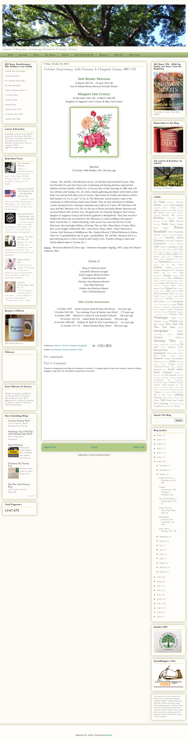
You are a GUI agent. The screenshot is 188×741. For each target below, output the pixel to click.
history (175, 281)
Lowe (160, 305)
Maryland (166, 307)
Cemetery (170, 237)
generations (179, 267)
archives (165, 208)
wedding (178, 394)
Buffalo (170, 232)
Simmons (157, 369)
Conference (178, 241)
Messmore (172, 312)
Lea (176, 299)
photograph (160, 353)
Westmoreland (167, 398)
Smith (171, 369)
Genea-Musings (15, 445)
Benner (174, 213)
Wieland (176, 398)
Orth (171, 345)
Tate (169, 380)
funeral (180, 265)
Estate (181, 254)
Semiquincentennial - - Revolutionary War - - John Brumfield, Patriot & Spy (25, 192)
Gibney (156, 273)
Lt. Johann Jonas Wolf (14, 114)
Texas (165, 382)
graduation (157, 276)
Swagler (180, 378)
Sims (164, 369)
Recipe (163, 356)
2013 (159, 603)
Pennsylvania (161, 350)
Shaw (173, 366)
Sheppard (180, 366)
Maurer (163, 309)
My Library (50, 55)
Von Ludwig (166, 392)
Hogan (156, 283)
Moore (173, 318)
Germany (179, 270)
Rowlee (163, 364)
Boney (165, 221)
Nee (181, 321)
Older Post (138, 447)
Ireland (169, 288)
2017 (159, 586)
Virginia (157, 392)
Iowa (162, 288)
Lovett (156, 305)
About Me (118, 55)
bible (173, 215)
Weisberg (158, 397)
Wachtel (174, 392)
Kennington (163, 293)
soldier (180, 369)
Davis (164, 249)
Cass (161, 238)
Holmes (173, 283)
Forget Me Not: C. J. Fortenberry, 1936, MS (167, 480)
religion (172, 356)
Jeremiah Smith (11, 100)
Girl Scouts (172, 273)
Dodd (160, 252)
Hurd (173, 285)
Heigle (156, 281)
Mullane (174, 321)
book (171, 221)
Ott (181, 344)
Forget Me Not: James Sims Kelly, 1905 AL (167, 510)
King (177, 294)
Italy (175, 288)
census (180, 237)
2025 (159, 440)
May (161, 554)
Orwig (176, 345)
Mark (180, 304)
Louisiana (178, 301)
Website (65, 55)
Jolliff (168, 291)
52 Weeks (159, 202)
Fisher (156, 259)
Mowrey (165, 321)
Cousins (180, 244)
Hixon (181, 281)
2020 (159, 462)
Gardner (158, 267)
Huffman (157, 285)
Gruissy (65, 349)
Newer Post (50, 447)
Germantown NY (167, 270)
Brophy (166, 228)
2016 (159, 590)
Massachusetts (177, 307)
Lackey (175, 296)
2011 (159, 612)
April (161, 558)
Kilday (171, 294)
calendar (157, 235)
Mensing (164, 312)
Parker (163, 347)
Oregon (156, 345)
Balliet (168, 213)
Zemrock (171, 406)
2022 (159, 453)
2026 (159, 435)
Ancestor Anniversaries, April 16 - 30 (25, 285)
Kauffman (174, 291)
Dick (175, 249)
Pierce (169, 353)
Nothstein (179, 338)
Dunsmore (167, 252)
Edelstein (162, 254)
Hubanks (180, 283)
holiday (162, 283)
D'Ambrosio (158, 249)
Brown (178, 227)
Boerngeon (157, 221)
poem (175, 353)
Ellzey (169, 254)
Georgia (157, 270)
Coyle (156, 246)
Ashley (157, 210)
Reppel (180, 356)
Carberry (179, 235)
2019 (159, 577)
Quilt (156, 356)
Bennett (180, 213)
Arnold (180, 208)
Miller (181, 314)
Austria (163, 210)
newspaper (161, 331)
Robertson (179, 362)
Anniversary (56, 349)
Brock (156, 228)
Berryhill (165, 215)
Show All (31, 496)
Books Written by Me (84, 55)
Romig (156, 364)
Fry (168, 265)
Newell (180, 327)
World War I (171, 400)
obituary (159, 341)
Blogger (108, 735)
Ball (155, 213)
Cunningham (172, 247)
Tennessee (158, 382)
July (161, 545)
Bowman (157, 224)
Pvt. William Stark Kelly (15, 81)
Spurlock (173, 375)
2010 (159, 617)
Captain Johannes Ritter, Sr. (16, 90)
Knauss (162, 296)
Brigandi (180, 224)
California (164, 235)
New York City (174, 324)
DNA (155, 252)
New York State (164, 327)
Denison (170, 249)
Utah (181, 387)
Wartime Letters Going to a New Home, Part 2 (26, 471)
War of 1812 (159, 395)
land (181, 296)
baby (175, 210)
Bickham (180, 215)
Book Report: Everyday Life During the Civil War (166, 521)
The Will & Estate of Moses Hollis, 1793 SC (167, 501)
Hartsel (163, 278)
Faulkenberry (178, 257)
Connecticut (160, 243)
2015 (159, 595)
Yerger (175, 404)
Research (158, 358)
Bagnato (180, 210)
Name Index (134, 55)
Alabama (179, 202)
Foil (182, 259)
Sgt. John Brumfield (12, 85)
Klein (181, 294)
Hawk (170, 278)
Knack (156, 296)
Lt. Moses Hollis (11, 95)
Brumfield (160, 231)
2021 (159, 457)
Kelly (156, 293)
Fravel (174, 262)
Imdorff (180, 285)
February (163, 567)
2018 (159, 582)
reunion (167, 358)
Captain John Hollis (12, 119)
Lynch (169, 305)
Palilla (156, 347)
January (163, 572)
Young (181, 404)
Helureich (162, 281)
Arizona (173, 208)
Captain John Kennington (15, 71)
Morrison (73, 349)
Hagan (175, 276)
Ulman (171, 387)
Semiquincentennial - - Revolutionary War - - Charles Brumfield (25, 216)
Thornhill (171, 382)
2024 (159, 444)
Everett (156, 257)
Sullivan (173, 378)
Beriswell (157, 215)
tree (177, 385)
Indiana (156, 288)
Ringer (167, 362)
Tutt (181, 385)
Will (181, 398)
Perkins (180, 350)
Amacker (165, 205)
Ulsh (176, 387)
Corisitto (171, 244)
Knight (169, 296)
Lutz (164, 305)
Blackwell (171, 218)
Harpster (157, 278)
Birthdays (158, 218)
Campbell (172, 235)
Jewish (162, 291)
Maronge (157, 307)
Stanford (180, 375)
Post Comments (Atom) (100, 455)
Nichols (180, 331)
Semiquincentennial (161, 366)
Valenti (162, 390)
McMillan (157, 312)
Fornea (156, 262)
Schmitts (180, 364)
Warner (169, 395)
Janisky (156, 291)
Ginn (163, 273)
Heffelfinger (178, 278)
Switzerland (158, 380)
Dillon (181, 249)
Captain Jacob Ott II (13, 109)
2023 (159, 448)
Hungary (165, 285)
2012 (159, 608)
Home (10, 55)
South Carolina (163, 372)
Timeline (179, 382)
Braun (172, 224)
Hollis (168, 283)
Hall (181, 276)
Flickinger (170, 259)
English (175, 254)
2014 (159, 599)
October (162, 474)
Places (36, 55)
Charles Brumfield (12, 76)
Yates (171, 404)
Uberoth (165, 387)
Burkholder (178, 232)
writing (164, 403)
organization (164, 345)
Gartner (169, 267)
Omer (181, 341)
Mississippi (161, 317)
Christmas (159, 240)
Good (181, 272)
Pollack (180, 353)
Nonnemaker (158, 334)
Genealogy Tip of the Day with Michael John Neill (20, 433)
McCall (170, 309)
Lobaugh (169, 302)
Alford (157, 205)
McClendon (178, 309)
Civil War (169, 241)
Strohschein (157, 378)
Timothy (157, 385)
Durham (175, 252)
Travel (164, 385)
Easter (156, 254)
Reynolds (161, 362)
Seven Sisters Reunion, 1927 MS (167, 530)
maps (174, 305)
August (162, 541)
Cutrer (180, 247)
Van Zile (180, 390)
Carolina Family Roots (19, 421)
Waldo (181, 392)
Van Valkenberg (171, 390)
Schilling (171, 364)
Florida (177, 259)
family (163, 257)
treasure (171, 385)
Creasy (163, 247)
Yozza (165, 406)
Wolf (162, 400)
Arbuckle (157, 208)
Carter (156, 238)
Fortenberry (165, 262)
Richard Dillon (10, 105)
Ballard (161, 213)
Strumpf (165, 378)
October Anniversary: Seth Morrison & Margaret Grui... (167, 491)
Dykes (181, 252)
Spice (167, 375)
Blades (180, 218)
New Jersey (159, 324)
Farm (169, 257)
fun (173, 265)
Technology (179, 380)
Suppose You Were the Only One (25, 238)
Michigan (173, 314)
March (162, 563)
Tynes (156, 387)
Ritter (173, 361)
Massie (156, 309)
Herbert (169, 281)
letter (156, 301)
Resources (104, 55)
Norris (170, 334)
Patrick (180, 347)
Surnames (23, 55)
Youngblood (158, 406)
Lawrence (169, 298)
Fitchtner (163, 259)
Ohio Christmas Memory (23, 164)
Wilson (156, 400)
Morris (181, 318)
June (161, 550)
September (164, 537)
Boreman (179, 221)
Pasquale (171, 347)
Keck (181, 291)
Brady (165, 224)
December (163, 465)
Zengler (177, 406)
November (163, 470)
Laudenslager (158, 299)
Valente (156, 390)
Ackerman (170, 202)
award (169, 210)
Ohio (80, 349)
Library (162, 301)
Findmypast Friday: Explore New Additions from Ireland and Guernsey (26, 453)
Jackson (180, 288)
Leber (181, 299)
